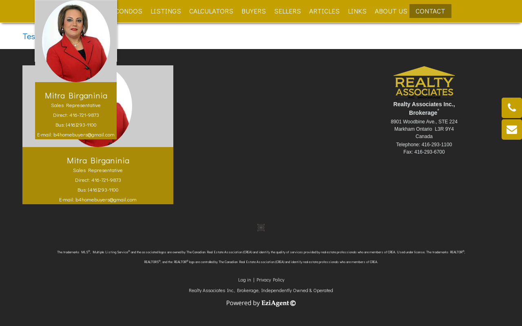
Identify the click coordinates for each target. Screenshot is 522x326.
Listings (165, 11)
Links (357, 11)
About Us (391, 11)
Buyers (253, 11)
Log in (244, 279)
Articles (324, 11)
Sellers (287, 11)
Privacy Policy (270, 279)
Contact (430, 11)
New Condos (121, 11)
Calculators (211, 11)
